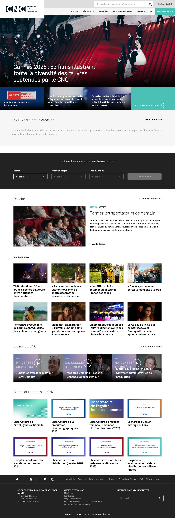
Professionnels (165, 11)
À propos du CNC (144, 11)
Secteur (17, 170)
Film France (69, 496)
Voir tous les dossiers (150, 198)
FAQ (141, 479)
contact (69, 514)
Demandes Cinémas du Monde (77, 504)
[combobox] (30, 177)
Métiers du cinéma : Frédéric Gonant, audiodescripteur (84, 375)
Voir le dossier (97, 244)
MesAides (68, 493)
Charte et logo (152, 479)
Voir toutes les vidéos (150, 346)
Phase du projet (59, 170)
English (169, 4)
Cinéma (74, 11)
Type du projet (97, 170)
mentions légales (101, 514)
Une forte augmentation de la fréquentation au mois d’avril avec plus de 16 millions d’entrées (65, 101)
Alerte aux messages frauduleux (16, 104)
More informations (153, 119)
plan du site (82, 514)
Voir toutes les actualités (147, 105)
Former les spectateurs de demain (122, 213)
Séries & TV (88, 11)
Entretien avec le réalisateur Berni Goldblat (35, 375)
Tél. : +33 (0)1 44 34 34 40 (28, 501)
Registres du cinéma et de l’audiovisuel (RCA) (83, 501)
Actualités (70, 479)
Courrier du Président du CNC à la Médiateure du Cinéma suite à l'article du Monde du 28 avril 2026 (109, 101)
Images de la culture (72, 499)
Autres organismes (97, 479)
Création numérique (122, 11)
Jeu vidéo (103, 11)
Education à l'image (127, 479)
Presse (112, 479)
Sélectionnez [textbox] (21, 177)
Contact (161, 4)
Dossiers (82, 479)
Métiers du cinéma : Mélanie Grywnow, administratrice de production (134, 373)
